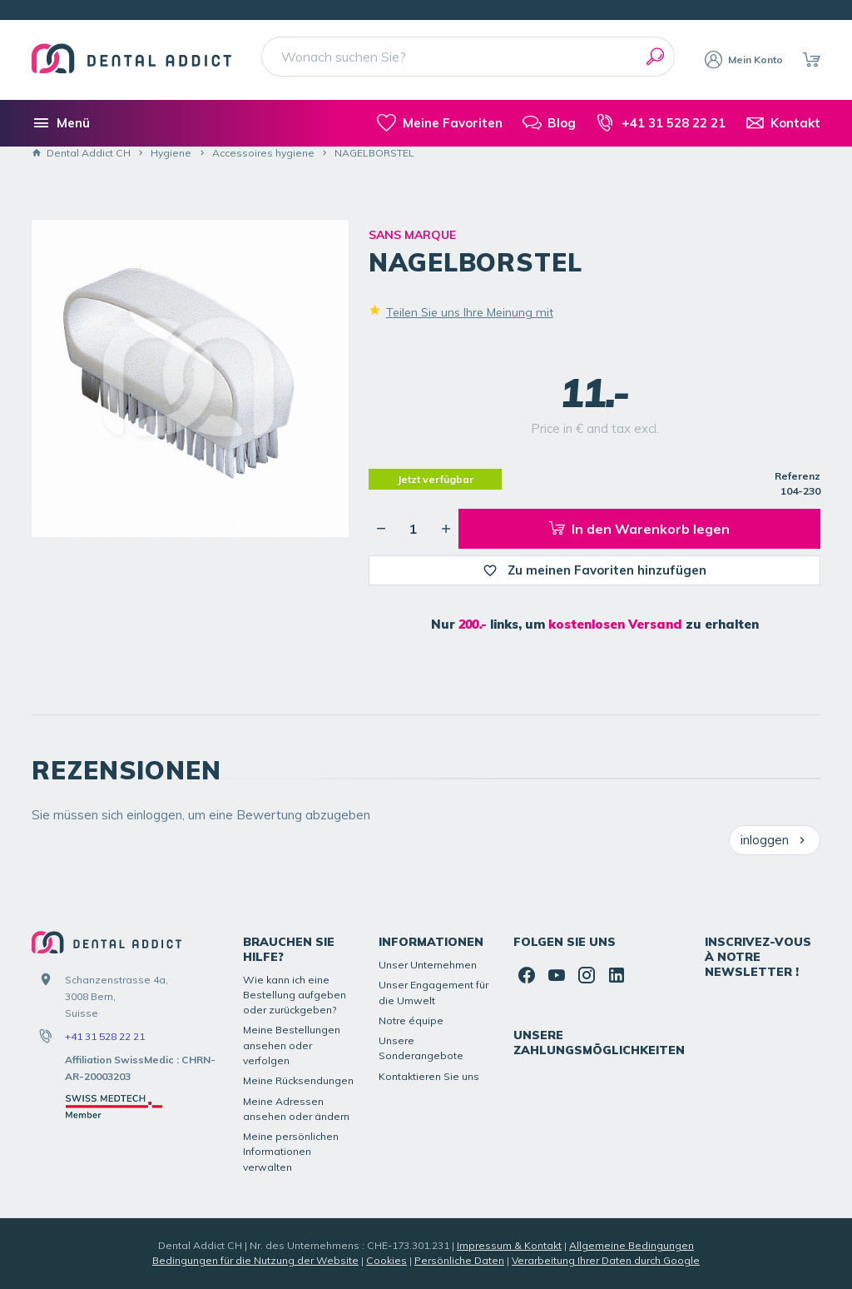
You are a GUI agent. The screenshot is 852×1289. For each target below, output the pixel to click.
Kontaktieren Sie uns (429, 1076)
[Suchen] (655, 57)
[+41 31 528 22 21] (660, 123)
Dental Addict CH (81, 153)
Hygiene (171, 153)
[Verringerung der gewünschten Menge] (381, 529)
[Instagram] (586, 975)
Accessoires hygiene (263, 153)
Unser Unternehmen (428, 964)
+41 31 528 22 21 (105, 1036)
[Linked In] (616, 975)
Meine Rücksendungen (298, 1080)
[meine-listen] (439, 123)
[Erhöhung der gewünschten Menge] (445, 529)
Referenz (797, 476)
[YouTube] (556, 975)
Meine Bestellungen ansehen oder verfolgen (291, 1045)
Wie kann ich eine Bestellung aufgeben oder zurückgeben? (294, 995)
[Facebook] (526, 975)
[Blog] (549, 123)
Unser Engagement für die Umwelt (433, 992)
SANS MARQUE (412, 234)
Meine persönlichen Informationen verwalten (291, 1151)
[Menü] (61, 123)
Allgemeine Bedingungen (631, 1245)
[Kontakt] (783, 123)
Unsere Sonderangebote (421, 1048)
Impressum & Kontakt (509, 1245)
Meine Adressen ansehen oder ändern (296, 1108)
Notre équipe (411, 1020)
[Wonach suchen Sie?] (468, 57)
